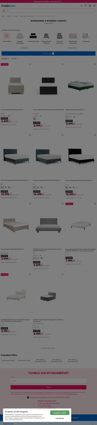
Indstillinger (60, 418)
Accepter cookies (60, 413)
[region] (37, 415)
